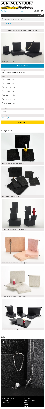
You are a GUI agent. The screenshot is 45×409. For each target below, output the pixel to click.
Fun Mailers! (27, 406)
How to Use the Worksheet (30, 400)
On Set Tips (26, 408)
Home (3, 23)
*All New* (8, 23)
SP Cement (4, 118)
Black (9, 118)
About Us (26, 402)
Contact (21, 11)
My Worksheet (27, 398)
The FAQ (26, 404)
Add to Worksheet (22, 65)
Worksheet (4, 11)
